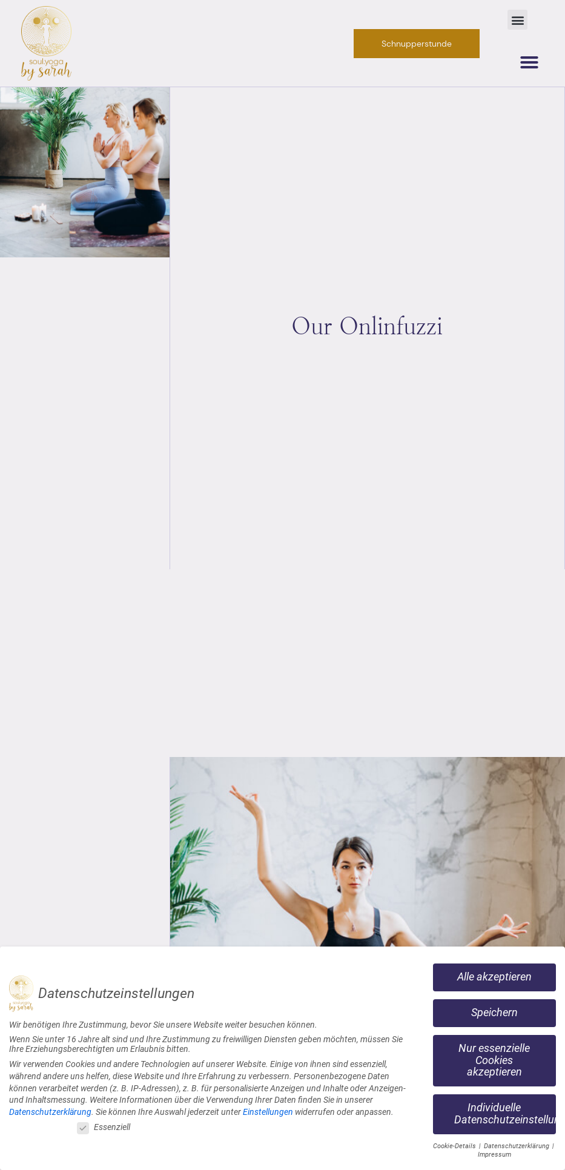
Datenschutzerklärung (50, 1109)
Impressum (494, 1152)
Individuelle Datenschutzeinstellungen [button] (505, 1111)
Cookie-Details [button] (455, 1144)
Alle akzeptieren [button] (494, 974)
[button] (517, 20)
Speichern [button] (494, 1010)
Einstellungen (268, 1109)
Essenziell (103, 1125)
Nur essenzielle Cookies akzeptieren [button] (494, 1058)
